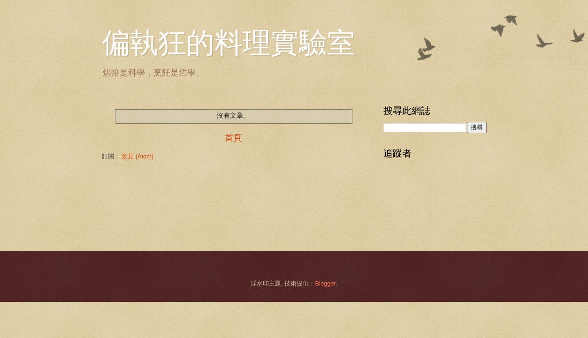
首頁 (233, 138)
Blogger (325, 283)
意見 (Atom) (137, 156)
